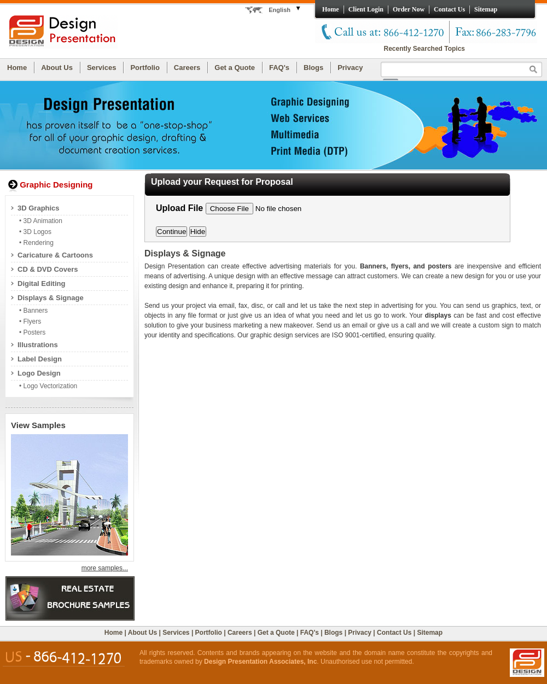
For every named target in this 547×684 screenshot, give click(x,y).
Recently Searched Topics (424, 48)
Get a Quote (234, 67)
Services (102, 67)
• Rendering (36, 243)
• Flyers (30, 321)
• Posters (32, 332)
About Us (57, 67)
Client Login (365, 9)
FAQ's (279, 67)
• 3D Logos (35, 232)
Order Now (408, 9)
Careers (187, 67)
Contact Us (449, 9)
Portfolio (144, 67)
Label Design (40, 359)
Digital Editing (41, 283)
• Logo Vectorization (48, 386)
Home (330, 9)
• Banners (33, 310)
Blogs (313, 67)
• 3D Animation (40, 221)
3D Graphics (39, 208)
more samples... (105, 568)
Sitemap (485, 9)
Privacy (350, 67)
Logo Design (39, 373)
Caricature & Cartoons (55, 255)
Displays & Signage (51, 298)
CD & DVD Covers (48, 269)
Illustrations (38, 345)
